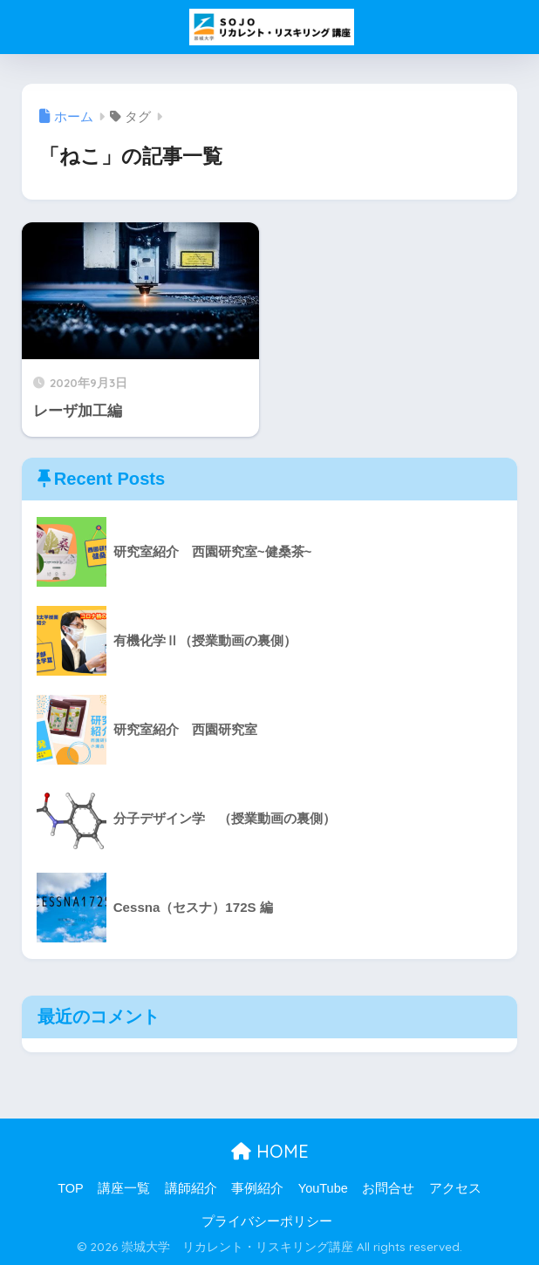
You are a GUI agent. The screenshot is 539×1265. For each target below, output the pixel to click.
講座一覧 (124, 1188)
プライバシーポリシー (266, 1221)
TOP (71, 1188)
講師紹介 (191, 1188)
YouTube (323, 1188)
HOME (270, 1151)
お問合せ (388, 1188)
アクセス (455, 1188)
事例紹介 (257, 1188)
